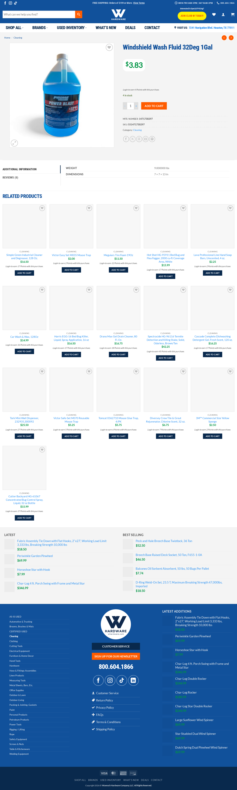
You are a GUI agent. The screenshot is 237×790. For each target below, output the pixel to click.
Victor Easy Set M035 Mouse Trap (71, 255)
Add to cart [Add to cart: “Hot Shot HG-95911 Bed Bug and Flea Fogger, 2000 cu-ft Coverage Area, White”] (166, 276)
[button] (223, 14)
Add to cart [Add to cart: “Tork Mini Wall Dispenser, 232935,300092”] (24, 436)
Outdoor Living (16, 700)
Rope (11, 734)
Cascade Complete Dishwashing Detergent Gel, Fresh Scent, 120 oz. (213, 338)
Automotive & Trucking (20, 621)
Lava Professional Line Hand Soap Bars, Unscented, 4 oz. (213, 256)
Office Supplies (16, 690)
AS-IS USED (15, 616)
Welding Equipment (19, 754)
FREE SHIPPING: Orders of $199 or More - (119, 3)
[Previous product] (231, 38)
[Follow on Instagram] (10, 3)
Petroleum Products (19, 719)
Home (7, 37)
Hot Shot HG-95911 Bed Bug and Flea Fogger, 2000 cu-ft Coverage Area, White (165, 258)
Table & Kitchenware (19, 749)
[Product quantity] (130, 105)
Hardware (14, 665)
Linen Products (16, 675)
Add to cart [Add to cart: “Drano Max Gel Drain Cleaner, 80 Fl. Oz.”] (118, 354)
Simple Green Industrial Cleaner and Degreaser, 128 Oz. (24, 256)
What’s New (106, 27)
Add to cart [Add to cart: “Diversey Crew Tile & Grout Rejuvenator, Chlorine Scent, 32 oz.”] (166, 436)
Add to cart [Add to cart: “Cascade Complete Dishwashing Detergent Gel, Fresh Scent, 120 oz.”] (213, 354)
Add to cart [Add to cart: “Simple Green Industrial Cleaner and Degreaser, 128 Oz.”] (24, 273)
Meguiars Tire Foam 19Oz (118, 255)
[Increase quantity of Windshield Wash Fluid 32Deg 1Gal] (136, 105)
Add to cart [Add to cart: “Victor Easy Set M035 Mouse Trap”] (71, 270)
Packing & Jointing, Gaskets (23, 705)
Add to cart (154, 105)
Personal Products (18, 714)
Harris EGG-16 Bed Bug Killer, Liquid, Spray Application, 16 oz (71, 338)
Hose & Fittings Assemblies (22, 670)
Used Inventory (72, 27)
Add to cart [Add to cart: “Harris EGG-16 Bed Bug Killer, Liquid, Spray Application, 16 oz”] (71, 354)
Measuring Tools (17, 680)
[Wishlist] (214, 14)
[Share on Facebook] (126, 139)
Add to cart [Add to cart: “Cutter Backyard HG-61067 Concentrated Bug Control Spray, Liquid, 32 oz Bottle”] (24, 518)
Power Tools (15, 724)
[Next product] (224, 38)
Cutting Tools (16, 646)
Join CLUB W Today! (192, 15)
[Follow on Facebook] (5, 3)
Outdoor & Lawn (17, 695)
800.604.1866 (116, 666)
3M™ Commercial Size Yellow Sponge (212, 419)
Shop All (14, 27)
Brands (40, 27)
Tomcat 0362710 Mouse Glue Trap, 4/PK (118, 419)
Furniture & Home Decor (21, 655)
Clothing (13, 641)
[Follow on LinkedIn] (133, 680)
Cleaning (18, 37)
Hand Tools (14, 660)
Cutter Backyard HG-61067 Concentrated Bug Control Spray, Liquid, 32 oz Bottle (24, 500)
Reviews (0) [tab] (10, 177)
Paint (12, 709)
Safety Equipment (18, 739)
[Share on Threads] (139, 139)
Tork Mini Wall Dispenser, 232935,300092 (24, 419)
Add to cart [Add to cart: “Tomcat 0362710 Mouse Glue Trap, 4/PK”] (118, 436)
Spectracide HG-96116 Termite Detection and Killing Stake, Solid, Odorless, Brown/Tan (166, 340)
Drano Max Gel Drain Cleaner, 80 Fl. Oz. (118, 338)
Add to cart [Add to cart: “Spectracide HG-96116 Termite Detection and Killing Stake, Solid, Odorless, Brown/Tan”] (166, 358)
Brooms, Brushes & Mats (21, 626)
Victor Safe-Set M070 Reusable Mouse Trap (71, 419)
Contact (152, 27)
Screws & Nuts (16, 744)
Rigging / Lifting (17, 729)
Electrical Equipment (19, 651)
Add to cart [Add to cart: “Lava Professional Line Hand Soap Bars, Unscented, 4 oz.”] (213, 273)
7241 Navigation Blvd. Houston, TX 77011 (212, 27)
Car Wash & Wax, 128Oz (24, 336)
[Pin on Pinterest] (152, 139)
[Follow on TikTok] (15, 3)
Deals (130, 27)
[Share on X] (133, 139)
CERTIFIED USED (18, 631)
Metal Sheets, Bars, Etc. (21, 685)
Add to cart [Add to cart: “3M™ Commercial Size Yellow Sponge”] (213, 436)
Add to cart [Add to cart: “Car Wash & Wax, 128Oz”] (24, 351)
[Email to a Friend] (146, 139)
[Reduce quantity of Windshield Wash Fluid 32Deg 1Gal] (125, 105)
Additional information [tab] (19, 169)
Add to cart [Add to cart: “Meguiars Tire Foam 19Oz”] (118, 270)
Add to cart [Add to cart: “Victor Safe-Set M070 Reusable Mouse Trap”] (71, 436)
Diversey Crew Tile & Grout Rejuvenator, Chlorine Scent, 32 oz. (165, 419)
